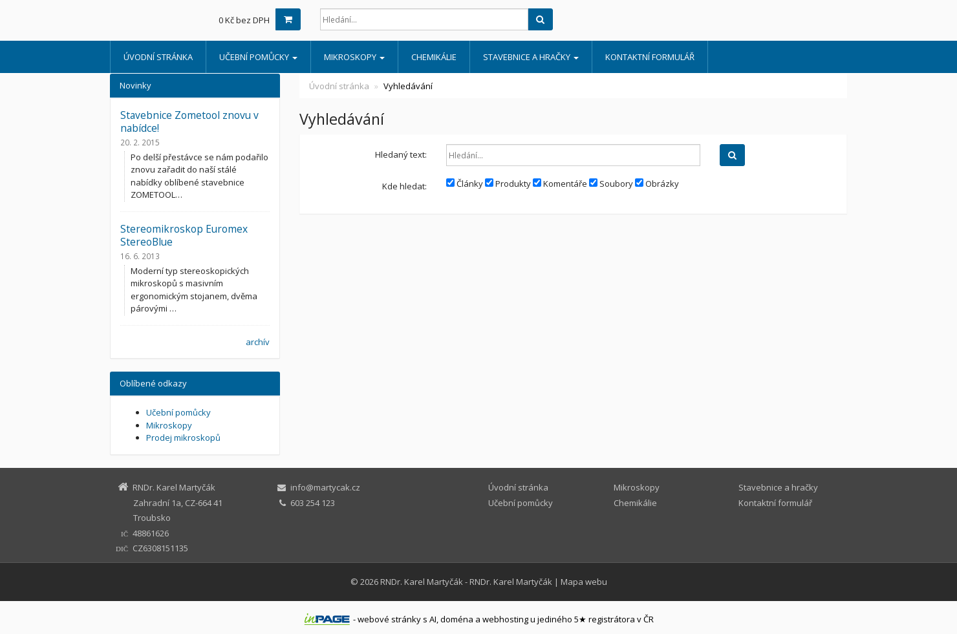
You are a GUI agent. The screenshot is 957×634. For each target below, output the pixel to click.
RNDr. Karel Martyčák (421, 581)
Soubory (611, 183)
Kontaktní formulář (649, 57)
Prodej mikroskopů (183, 437)
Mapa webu (584, 581)
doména (456, 619)
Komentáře (560, 183)
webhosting (505, 619)
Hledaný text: (401, 154)
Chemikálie (434, 57)
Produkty (508, 183)
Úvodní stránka (158, 57)
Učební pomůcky (258, 57)
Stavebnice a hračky (531, 57)
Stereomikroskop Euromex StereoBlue (184, 235)
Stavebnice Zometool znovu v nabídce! (189, 121)
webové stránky (389, 619)
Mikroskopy (354, 57)
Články (464, 183)
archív (258, 342)
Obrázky (657, 183)
